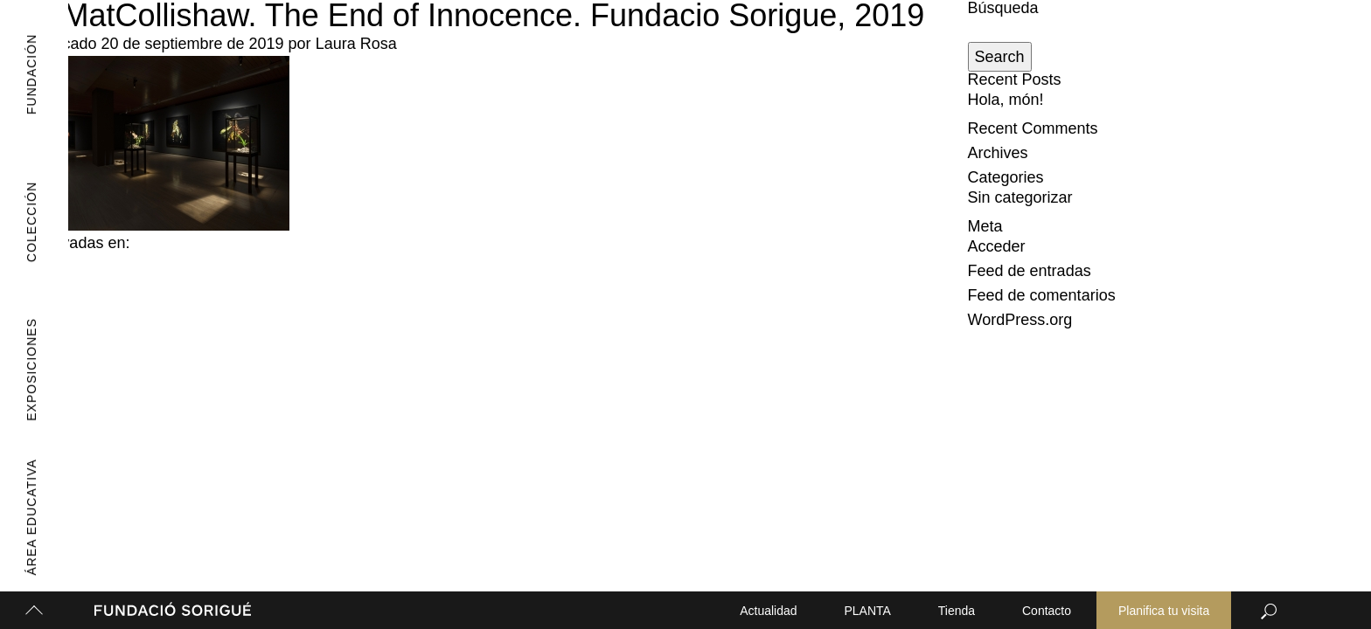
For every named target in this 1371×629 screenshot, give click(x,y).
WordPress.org (1020, 319)
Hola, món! (1006, 99)
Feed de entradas (1029, 271)
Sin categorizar (1020, 197)
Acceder (997, 246)
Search (1000, 57)
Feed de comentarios (1042, 295)
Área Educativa (25, 518)
